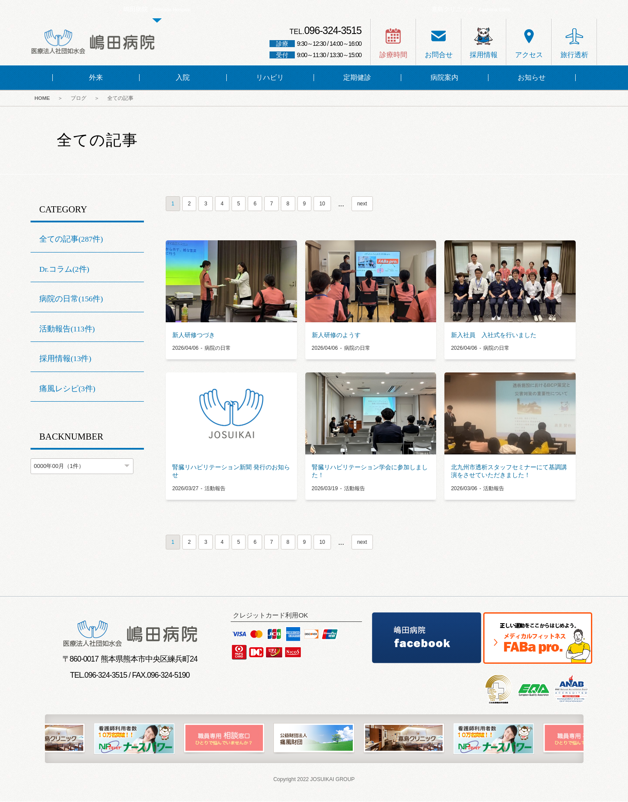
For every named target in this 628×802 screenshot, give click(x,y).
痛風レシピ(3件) (67, 389)
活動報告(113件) (67, 329)
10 (322, 204)
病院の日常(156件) (71, 299)
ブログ (81, 99)
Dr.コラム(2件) (64, 269)
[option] (314, 740)
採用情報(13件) (65, 359)
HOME (43, 99)
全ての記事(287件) (71, 239)
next (362, 204)
